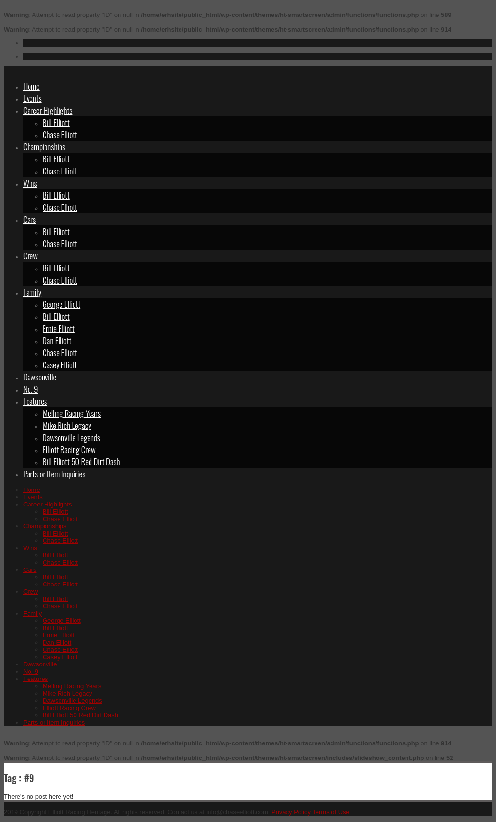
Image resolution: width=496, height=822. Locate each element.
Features (35, 401)
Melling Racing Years (72, 413)
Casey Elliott (60, 365)
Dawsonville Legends (71, 437)
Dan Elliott (57, 340)
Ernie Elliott (59, 328)
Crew (30, 256)
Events (32, 98)
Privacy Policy (291, 812)
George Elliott (61, 304)
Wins (30, 183)
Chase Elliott (60, 134)
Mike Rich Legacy (67, 425)
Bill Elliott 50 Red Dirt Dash (81, 462)
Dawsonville (39, 377)
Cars (29, 219)
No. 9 (30, 389)
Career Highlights (47, 110)
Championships (44, 147)
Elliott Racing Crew (69, 449)
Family (32, 292)
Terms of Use (330, 812)
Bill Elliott (56, 122)
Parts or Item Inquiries (54, 474)
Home (31, 86)
